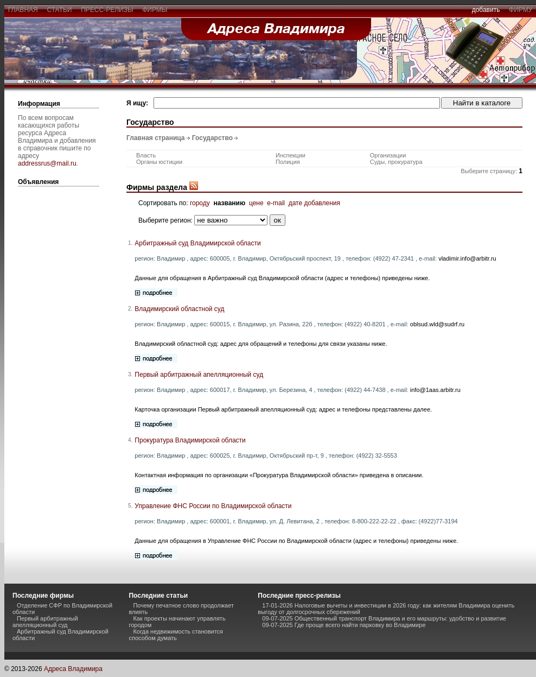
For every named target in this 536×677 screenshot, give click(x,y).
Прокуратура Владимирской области (190, 440)
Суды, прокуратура (396, 162)
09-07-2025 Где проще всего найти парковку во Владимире (343, 625)
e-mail (276, 203)
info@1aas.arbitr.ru (435, 390)
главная (22, 10)
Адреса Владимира (73, 669)
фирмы (155, 10)
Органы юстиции (159, 162)
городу (200, 203)
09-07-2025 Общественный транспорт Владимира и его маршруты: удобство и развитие (384, 618)
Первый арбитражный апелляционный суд (199, 374)
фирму (520, 10)
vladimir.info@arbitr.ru (467, 258)
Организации (388, 155)
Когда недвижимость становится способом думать (176, 634)
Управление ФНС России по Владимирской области (213, 506)
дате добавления (314, 203)
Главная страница (155, 138)
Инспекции (290, 155)
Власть (146, 155)
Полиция (288, 162)
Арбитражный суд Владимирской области (197, 243)
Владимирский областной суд (179, 309)
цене (256, 203)
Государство (212, 138)
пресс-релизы (107, 10)
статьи (59, 10)
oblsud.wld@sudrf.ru (437, 324)
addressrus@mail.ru (47, 163)
